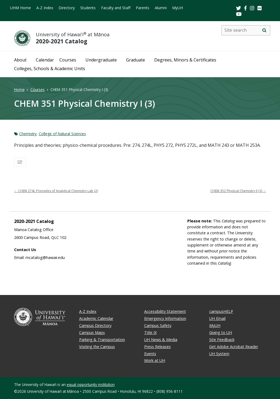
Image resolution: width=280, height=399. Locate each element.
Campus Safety (157, 325)
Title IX (150, 332)
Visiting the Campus (97, 346)
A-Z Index (44, 7)
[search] (264, 30)
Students (88, 7)
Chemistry (28, 133)
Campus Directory (95, 325)
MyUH (177, 7)
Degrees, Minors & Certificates (185, 60)
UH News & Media (160, 339)
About (20, 60)
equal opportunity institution (91, 384)
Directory (67, 7)
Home (19, 89)
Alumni (161, 7)
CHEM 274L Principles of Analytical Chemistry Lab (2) (56, 191)
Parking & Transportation (102, 339)
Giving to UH (220, 332)
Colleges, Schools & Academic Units (49, 69)
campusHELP (221, 311)
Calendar (45, 60)
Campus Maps (92, 332)
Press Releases (157, 346)
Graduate (135, 60)
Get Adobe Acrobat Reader (233, 346)
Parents (142, 7)
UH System (219, 353)
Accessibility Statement (165, 311)
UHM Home (20, 7)
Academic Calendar (96, 318)
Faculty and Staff (115, 7)
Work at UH (154, 360)
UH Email (217, 318)
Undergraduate (101, 60)
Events (150, 353)
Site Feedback (221, 339)
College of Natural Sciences (62, 133)
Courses (67, 60)
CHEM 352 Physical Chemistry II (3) (238, 191)
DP (20, 161)
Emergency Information (165, 318)
